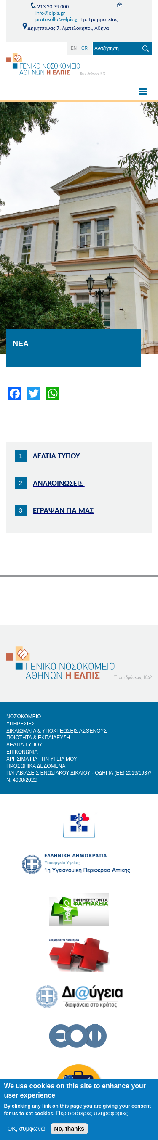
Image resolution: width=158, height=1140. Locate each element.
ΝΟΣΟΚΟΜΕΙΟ (23, 716)
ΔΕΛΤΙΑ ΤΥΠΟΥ (24, 745)
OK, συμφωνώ (26, 1128)
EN (74, 48)
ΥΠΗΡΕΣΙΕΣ (20, 724)
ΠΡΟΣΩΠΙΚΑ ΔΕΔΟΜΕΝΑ (35, 766)
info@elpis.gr (50, 13)
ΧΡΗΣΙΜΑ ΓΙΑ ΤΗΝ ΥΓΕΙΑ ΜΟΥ (41, 759)
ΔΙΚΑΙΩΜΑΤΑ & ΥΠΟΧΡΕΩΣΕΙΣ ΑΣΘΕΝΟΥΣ (56, 731)
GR (84, 48)
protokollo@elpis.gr (57, 19)
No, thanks (69, 1128)
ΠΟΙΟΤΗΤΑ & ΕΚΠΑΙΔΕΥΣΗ (38, 738)
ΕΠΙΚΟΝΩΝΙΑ (22, 752)
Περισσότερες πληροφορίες (92, 1113)
